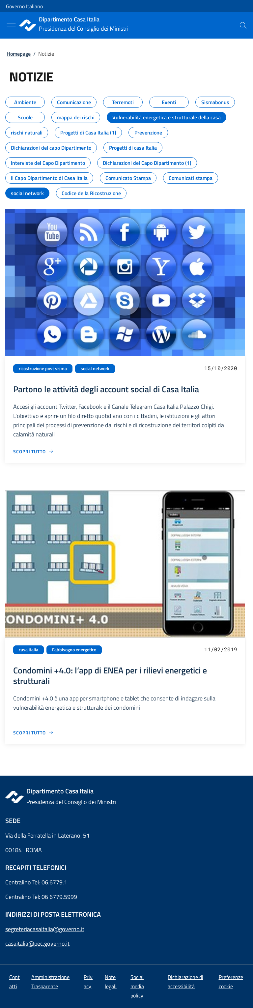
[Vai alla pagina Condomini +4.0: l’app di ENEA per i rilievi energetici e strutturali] (33, 732)
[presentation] (243, 25)
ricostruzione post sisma (43, 368)
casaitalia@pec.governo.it (37, 943)
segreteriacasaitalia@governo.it (44, 929)
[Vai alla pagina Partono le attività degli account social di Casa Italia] (33, 451)
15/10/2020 (220, 368)
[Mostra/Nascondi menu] (11, 26)
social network (95, 368)
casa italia (28, 649)
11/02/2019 (220, 649)
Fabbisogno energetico (74, 649)
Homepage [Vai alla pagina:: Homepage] (19, 54)
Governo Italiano (24, 6)
